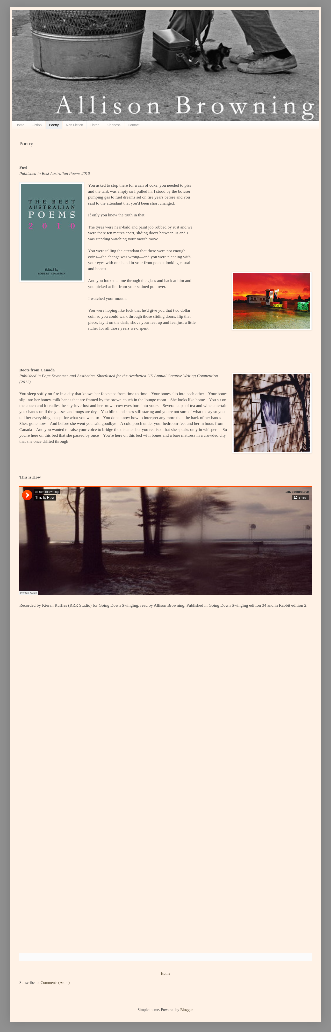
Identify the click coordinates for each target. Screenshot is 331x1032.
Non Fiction (74, 125)
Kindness (114, 125)
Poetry (54, 125)
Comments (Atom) (55, 982)
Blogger (186, 1010)
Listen (94, 125)
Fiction (37, 125)
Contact (133, 125)
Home (19, 125)
